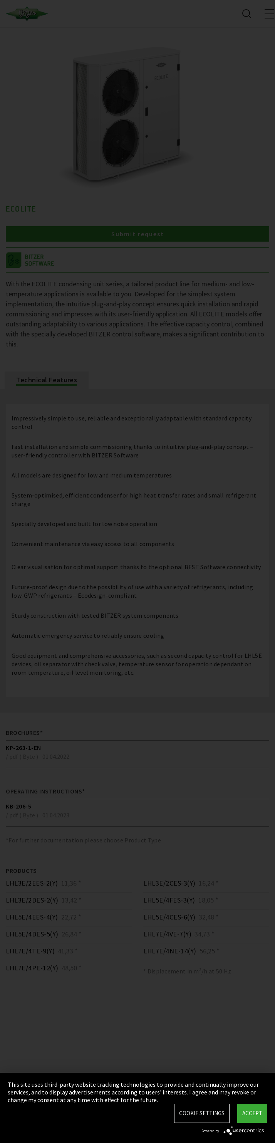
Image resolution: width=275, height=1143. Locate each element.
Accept (252, 1113)
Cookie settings (202, 1113)
